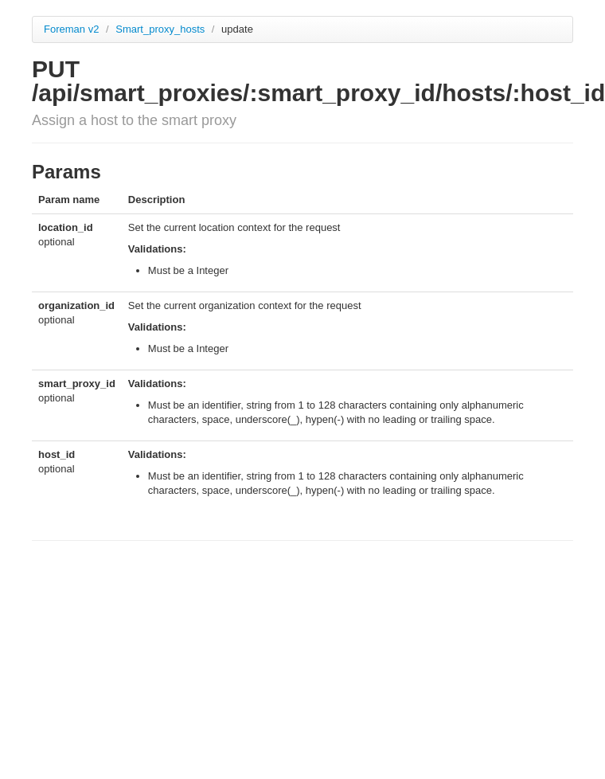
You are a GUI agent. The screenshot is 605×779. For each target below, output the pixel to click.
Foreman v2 (71, 29)
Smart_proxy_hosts (161, 29)
